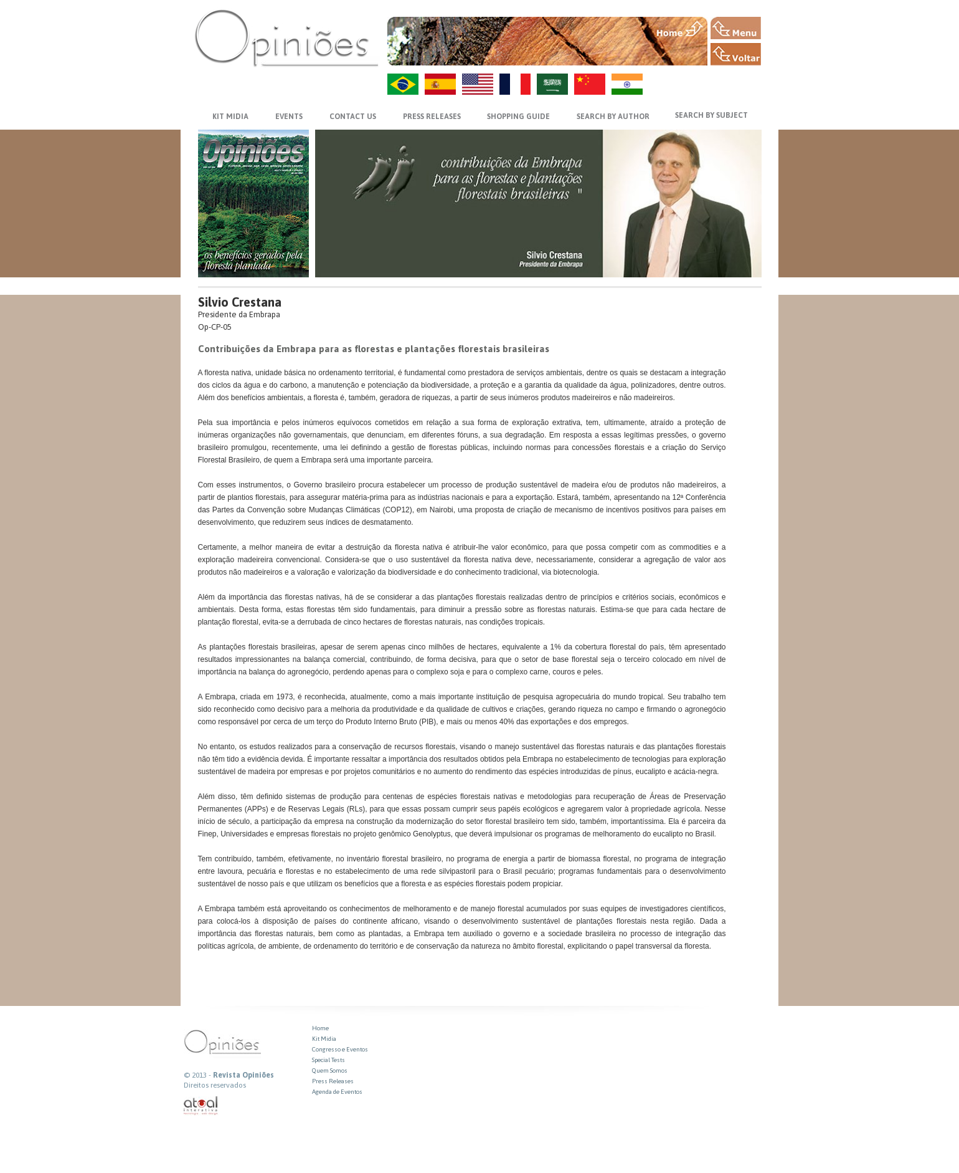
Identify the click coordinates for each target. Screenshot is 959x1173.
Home (320, 1028)
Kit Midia (324, 1038)
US (477, 84)
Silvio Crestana (239, 302)
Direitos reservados (215, 1085)
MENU (736, 28)
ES (440, 84)
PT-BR (402, 84)
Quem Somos (329, 1070)
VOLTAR (736, 54)
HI (627, 84)
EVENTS (289, 116)
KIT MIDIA (230, 116)
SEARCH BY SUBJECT (711, 115)
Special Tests (328, 1059)
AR (552, 84)
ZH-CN (589, 84)
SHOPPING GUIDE (518, 116)
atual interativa (201, 1106)
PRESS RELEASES (432, 116)
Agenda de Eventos (337, 1091)
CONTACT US (352, 116)
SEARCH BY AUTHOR (613, 116)
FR (515, 84)
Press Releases (333, 1081)
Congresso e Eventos (340, 1049)
